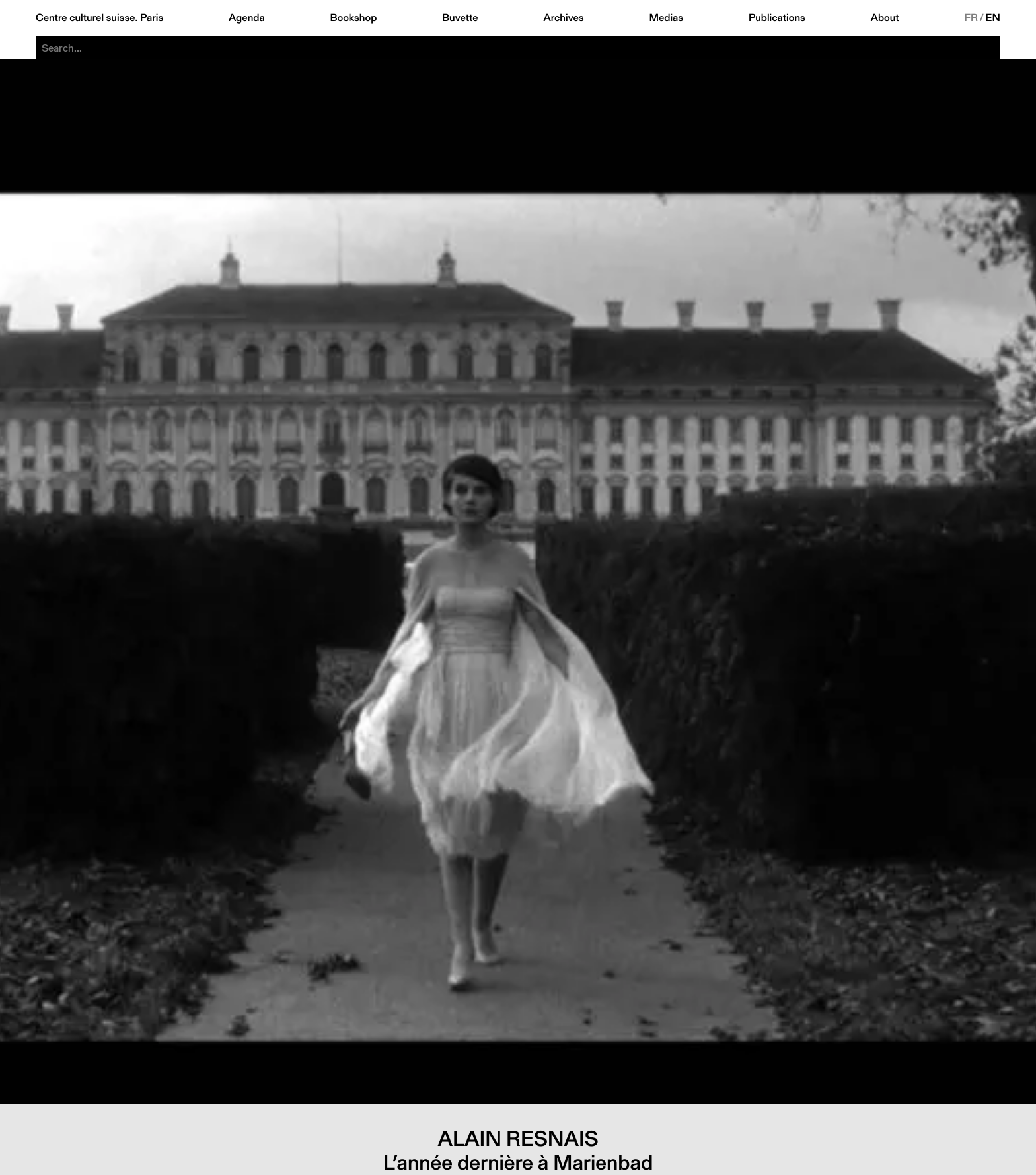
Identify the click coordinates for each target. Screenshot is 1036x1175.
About (885, 18)
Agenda (247, 18)
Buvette (460, 18)
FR (971, 18)
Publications (777, 18)
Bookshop (353, 18)
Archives (563, 18)
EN (993, 18)
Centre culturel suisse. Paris (99, 18)
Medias (666, 18)
